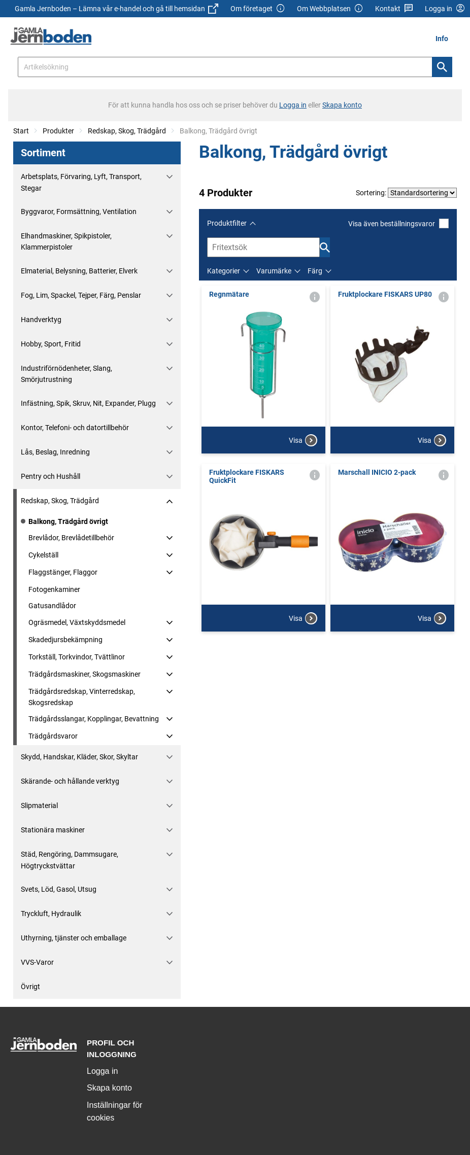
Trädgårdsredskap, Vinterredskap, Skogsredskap (81, 697)
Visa (303, 440)
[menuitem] (444, 38)
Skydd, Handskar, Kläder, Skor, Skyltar (79, 757)
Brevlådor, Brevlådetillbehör (71, 538)
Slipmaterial (39, 805)
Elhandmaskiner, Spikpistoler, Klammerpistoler (66, 241)
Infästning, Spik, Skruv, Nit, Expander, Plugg (88, 403)
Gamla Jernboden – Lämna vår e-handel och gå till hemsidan (116, 9)
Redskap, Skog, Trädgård (127, 131)
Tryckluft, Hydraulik (51, 913)
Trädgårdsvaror (53, 736)
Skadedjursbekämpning (65, 640)
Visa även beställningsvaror (398, 223)
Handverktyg (41, 320)
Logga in (102, 1071)
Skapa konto (109, 1087)
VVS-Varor (37, 962)
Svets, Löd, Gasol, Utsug (58, 889)
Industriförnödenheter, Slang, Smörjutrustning (66, 373)
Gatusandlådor (52, 606)
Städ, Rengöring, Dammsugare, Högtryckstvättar (69, 859)
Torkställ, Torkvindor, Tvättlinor (76, 657)
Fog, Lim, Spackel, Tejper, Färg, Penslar (81, 295)
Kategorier (223, 271)
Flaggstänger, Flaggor (62, 572)
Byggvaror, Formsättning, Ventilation (79, 211)
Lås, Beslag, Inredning (55, 452)
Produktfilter (227, 223)
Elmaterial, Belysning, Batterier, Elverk (79, 271)
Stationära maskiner (53, 830)
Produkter (58, 131)
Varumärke (273, 271)
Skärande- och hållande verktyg (70, 781)
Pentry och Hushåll (50, 476)
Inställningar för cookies (114, 1112)
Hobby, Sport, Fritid (51, 344)
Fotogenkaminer (54, 589)
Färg (315, 271)
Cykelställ (43, 555)
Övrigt (30, 987)
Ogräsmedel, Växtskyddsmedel (76, 622)
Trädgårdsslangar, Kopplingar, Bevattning (93, 719)
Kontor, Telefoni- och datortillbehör (75, 428)
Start (21, 131)
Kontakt (394, 9)
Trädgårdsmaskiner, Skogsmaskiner (84, 674)
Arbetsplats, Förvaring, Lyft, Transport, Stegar (81, 182)
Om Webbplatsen (330, 9)
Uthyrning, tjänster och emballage (73, 938)
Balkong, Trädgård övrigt (68, 521)
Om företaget (257, 9)
